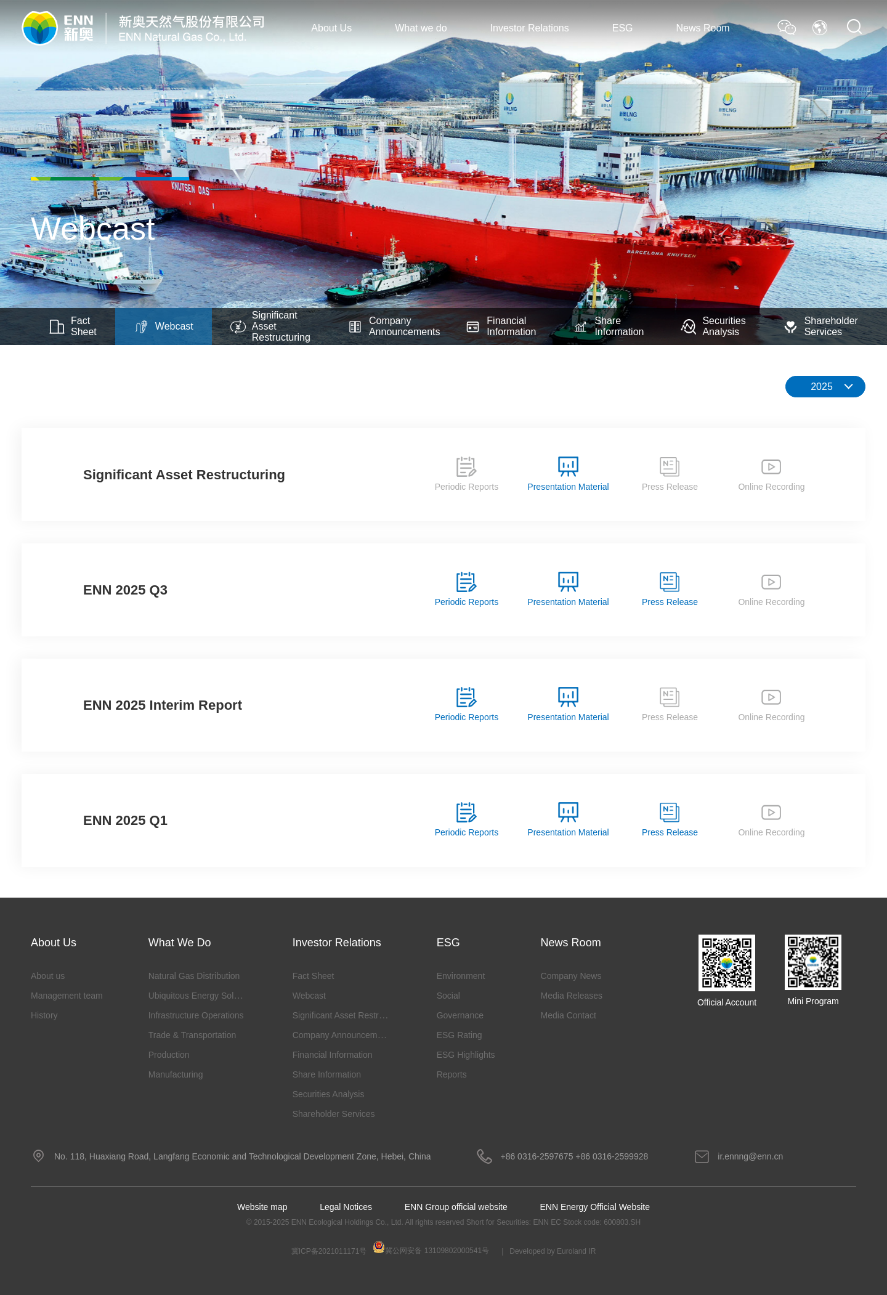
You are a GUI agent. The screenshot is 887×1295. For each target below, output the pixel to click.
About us (48, 976)
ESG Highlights (466, 1055)
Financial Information (500, 326)
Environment (461, 976)
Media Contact (568, 1015)
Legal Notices (346, 1207)
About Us (331, 28)
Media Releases (571, 996)
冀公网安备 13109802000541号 (431, 1248)
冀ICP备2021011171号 (329, 1251)
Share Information (608, 326)
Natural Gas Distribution (194, 976)
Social (448, 996)
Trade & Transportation (192, 1035)
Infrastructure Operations (196, 1015)
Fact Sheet (73, 326)
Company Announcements (393, 326)
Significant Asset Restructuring (270, 326)
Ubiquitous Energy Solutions (202, 996)
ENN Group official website (456, 1207)
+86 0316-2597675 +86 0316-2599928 (574, 1156)
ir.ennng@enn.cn (750, 1156)
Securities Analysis (713, 326)
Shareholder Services (820, 326)
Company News (571, 976)
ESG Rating (459, 1035)
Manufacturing (175, 1074)
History (44, 1015)
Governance (460, 1015)
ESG (622, 28)
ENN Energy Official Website (595, 1207)
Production (169, 1055)
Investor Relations (529, 28)
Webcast (163, 327)
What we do (421, 28)
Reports (452, 1074)
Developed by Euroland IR (552, 1251)
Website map (262, 1207)
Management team (67, 996)
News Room (703, 28)
